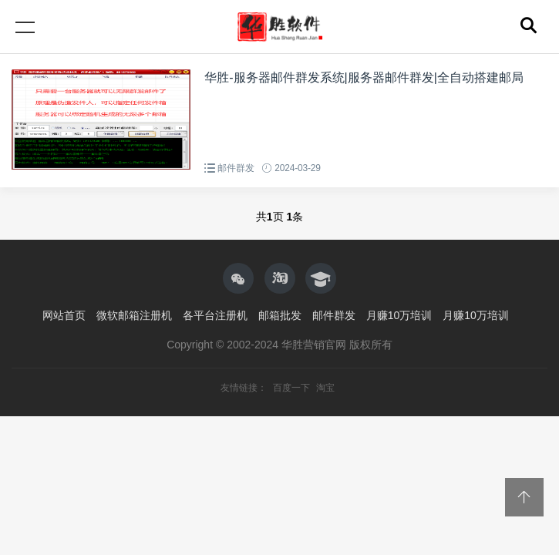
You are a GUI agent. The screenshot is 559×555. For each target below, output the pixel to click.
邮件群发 (235, 168)
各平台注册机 (215, 315)
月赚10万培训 (399, 315)
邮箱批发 (279, 315)
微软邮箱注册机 (134, 315)
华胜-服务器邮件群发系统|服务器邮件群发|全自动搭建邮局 (364, 77)
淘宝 (325, 387)
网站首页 (64, 315)
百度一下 (292, 387)
